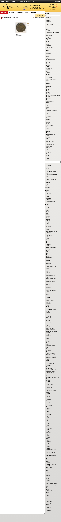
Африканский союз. (50, 58)
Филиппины (48, 441)
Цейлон (48, 480)
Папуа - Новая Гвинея (51, 339)
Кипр (47, 213)
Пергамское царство (50, 345)
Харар (48, 496)
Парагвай (48, 341)
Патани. (48, 344)
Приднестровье (49, 351)
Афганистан (48, 53)
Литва (47, 256)
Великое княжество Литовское (53, 95)
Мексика (48, 282)
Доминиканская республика (52, 132)
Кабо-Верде (48, 193)
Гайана (47, 108)
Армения (48, 48)
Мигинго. (48, 284)
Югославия (48, 500)
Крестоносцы (49, 235)
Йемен (47, 192)
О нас (33, 1)
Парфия (48, 342)
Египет (47, 135)
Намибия (48, 302)
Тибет (47, 416)
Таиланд (48, 408)
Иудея (48, 149)
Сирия (47, 388)
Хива (48, 435)
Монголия (48, 293)
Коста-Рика (48, 232)
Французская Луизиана (51, 449)
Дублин (48, 184)
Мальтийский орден (50, 275)
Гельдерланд (49, 117)
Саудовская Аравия (50, 371)
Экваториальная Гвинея (51, 483)
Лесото (47, 250)
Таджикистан (49, 406)
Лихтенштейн (49, 257)
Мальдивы (48, 272)
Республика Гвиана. (50, 354)
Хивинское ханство (50, 452)
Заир (47, 138)
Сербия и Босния (50, 384)
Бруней (47, 85)
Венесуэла (48, 98)
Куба (47, 236)
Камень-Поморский (50, 201)
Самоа (47, 366)
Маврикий (48, 260)
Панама (48, 338)
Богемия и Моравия (51, 464)
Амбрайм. (48, 39)
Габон (47, 105)
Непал (47, 306)
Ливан (47, 253)
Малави (48, 268)
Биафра (48, 314)
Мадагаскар (48, 263)
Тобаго (48, 423)
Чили (47, 470)
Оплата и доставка (22, 12)
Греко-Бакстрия (49, 125)
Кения (47, 210)
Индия (47, 155)
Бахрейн (48, 63)
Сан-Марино (49, 368)
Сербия (47, 383)
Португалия (48, 350)
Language (57, 1)
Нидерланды (49, 316)
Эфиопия (48, 493)
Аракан (48, 297)
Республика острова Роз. (51, 356)
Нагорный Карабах (50, 300)
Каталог (8, 1)
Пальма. (48, 337)
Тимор (47, 417)
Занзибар (49, 414)
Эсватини (48, 489)
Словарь (13, 1)
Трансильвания (50, 363)
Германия (48, 119)
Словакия (48, 392)
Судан (47, 400)
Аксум (48, 495)
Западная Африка (50, 141)
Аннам (48, 104)
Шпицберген (49, 322)
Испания (48, 187)
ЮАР (47, 498)
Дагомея (48, 72)
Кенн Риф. (48, 211)
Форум (21, 1)
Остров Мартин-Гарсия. (51, 331)
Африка (48, 56)
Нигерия (48, 312)
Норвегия (48, 320)
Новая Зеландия (49, 319)
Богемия (48, 462)
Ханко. (48, 446)
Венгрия (48, 96)
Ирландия (48, 182)
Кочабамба (49, 77)
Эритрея (48, 487)
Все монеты (48, 17)
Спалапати (48, 399)
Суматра (48, 166)
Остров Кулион (50, 443)
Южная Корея (49, 501)
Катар (47, 207)
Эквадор (48, 482)
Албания (48, 34)
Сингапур (48, 386)
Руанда (47, 360)
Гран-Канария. (49, 123)
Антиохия (48, 44)
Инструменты (27, 1)
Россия (47, 359)
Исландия (48, 185)
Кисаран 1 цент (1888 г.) (19, 35)
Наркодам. (48, 303)
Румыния (48, 362)
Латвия (47, 242)
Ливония (48, 244)
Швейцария (48, 474)
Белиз (47, 66)
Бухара (48, 434)
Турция (47, 429)
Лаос (47, 241)
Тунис (47, 426)
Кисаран (49, 161)
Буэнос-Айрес (50, 47)
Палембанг (49, 165)
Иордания (48, 170)
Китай (47, 217)
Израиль (48, 147)
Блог (18, 1)
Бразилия (48, 83)
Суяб (48, 196)
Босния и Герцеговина (51, 79)
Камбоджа (48, 198)
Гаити (47, 107)
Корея (47, 229)
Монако (47, 291)
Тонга (47, 420)
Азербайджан (49, 30)
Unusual (48, 20)
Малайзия (48, 269)
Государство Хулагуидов (52, 177)
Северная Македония (51, 266)
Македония (48, 264)
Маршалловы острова (51, 278)
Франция (48, 448)
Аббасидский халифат (52, 174)
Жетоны (48, 137)
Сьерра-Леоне (49, 405)
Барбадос (48, 62)
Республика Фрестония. (51, 357)
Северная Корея (49, 378)
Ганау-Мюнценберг (50, 114)
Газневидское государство (53, 54)
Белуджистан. (49, 68)
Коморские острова (50, 222)
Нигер (47, 311)
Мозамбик (48, 287)
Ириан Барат (49, 159)
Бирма (48, 298)
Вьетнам (48, 102)
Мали (47, 271)
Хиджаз (48, 374)
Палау (47, 334)
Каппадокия (48, 206)
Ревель (48, 476)
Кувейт (47, 238)
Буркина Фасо (49, 86)
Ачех (48, 158)
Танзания (48, 413)
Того (47, 419)
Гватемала (48, 116)
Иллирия (48, 150)
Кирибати (48, 216)
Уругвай (48, 438)
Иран (47, 176)
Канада (47, 204)
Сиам (48, 409)
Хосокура (49, 510)
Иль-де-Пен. (49, 153)
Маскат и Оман (49, 279)
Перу (47, 347)
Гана (47, 113)
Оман (47, 325)
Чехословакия (49, 467)
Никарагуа (48, 317)
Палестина (48, 335)
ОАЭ (47, 323)
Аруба (47, 50)
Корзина (41, 15)
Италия (47, 190)
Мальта (47, 274)
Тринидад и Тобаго (50, 422)
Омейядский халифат (51, 390)
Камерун (48, 202)
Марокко (48, 277)
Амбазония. (48, 38)
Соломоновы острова (51, 395)
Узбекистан (48, 432)
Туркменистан (49, 428)
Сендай (48, 508)
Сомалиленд (49, 398)
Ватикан (48, 92)
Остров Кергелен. (50, 328)
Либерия (48, 251)
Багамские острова (50, 59)
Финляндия (48, 444)
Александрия (49, 35)
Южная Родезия (50, 144)
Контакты (33, 12)
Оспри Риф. (48, 326)
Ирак (47, 173)
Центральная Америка (51, 455)
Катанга (48, 227)
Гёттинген (48, 120)
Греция (47, 126)
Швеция (48, 475)
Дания (47, 129)
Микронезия (48, 285)
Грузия (47, 128)
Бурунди (48, 87)
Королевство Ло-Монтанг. (51, 231)
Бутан (47, 89)
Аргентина (48, 45)
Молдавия (48, 288)
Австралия (48, 21)
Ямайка (47, 504)
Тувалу (47, 425)
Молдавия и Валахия (51, 290)
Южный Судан (49, 503)
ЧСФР (48, 468)
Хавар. (47, 451)
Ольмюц (48, 465)
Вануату (48, 90)
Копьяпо (48, 472)
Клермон (48, 219)
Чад (47, 458)
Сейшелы (48, 380)
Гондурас (48, 122)
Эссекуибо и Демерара (52, 110)
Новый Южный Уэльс (51, 26)
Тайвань (48, 411)
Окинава (49, 507)
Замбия (47, 140)
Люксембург (48, 259)
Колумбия (48, 220)
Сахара (47, 375)
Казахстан (48, 195)
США (47, 403)
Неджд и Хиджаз (50, 372)
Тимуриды (49, 180)
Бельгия (48, 69)
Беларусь (48, 65)
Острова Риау (50, 163)
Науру (47, 305)
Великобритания (49, 93)
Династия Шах (50, 307)
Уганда (47, 431)
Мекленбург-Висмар (50, 281)
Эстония (48, 492)
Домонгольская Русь (50, 134)
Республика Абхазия (50, 353)
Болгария (48, 74)
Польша (48, 348)
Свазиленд (49, 490)
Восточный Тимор (50, 101)
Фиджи (47, 440)
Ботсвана (48, 82)
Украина (48, 437)
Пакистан (48, 332)
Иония (47, 168)
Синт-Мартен (49, 387)
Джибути (48, 131)
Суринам (48, 402)
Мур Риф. (48, 294)
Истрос (47, 188)
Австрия (48, 27)
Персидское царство (51, 179)
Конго (47, 223)
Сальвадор (48, 365)
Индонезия (48, 157)
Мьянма (48, 296)
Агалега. (48, 29)
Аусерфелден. (49, 51)
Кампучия (49, 199)
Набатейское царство (51, 171)
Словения (48, 393)
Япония (47, 505)
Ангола (47, 41)
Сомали (48, 396)
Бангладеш (48, 60)
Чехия (47, 461)
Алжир (47, 37)
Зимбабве (48, 143)
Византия (48, 99)
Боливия (48, 75)
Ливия (47, 254)
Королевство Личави (51, 309)
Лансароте (48, 239)
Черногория (48, 459)
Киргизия (48, 214)
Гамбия (47, 112)
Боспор (47, 80)
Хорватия (48, 454)
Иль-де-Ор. (48, 152)
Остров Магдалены (50, 329)
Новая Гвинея (50, 24)
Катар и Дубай (49, 208)
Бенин (47, 71)
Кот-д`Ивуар (49, 234)
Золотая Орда (49, 146)
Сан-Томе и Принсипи (51, 369)
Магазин (3, 1)
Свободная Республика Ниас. (52, 377)
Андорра (48, 42)
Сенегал (48, 381)
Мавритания (49, 262)
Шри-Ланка (48, 478)
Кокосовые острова (51, 23)
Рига (48, 245)
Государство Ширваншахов (53, 32)
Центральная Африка (51, 456)
